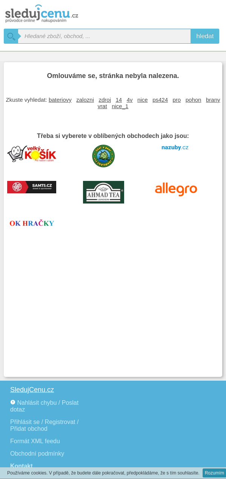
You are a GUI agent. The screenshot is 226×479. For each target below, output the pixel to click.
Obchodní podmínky (37, 453)
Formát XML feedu (35, 441)
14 (119, 99)
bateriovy (60, 99)
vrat (102, 106)
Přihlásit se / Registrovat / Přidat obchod (44, 425)
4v (130, 99)
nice (142, 99)
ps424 (160, 99)
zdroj (105, 99)
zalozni (85, 99)
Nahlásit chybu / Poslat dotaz (44, 406)
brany (213, 99)
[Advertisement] (113, 316)
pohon (193, 99)
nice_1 (120, 106)
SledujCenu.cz (32, 389)
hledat (205, 36)
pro (177, 99)
